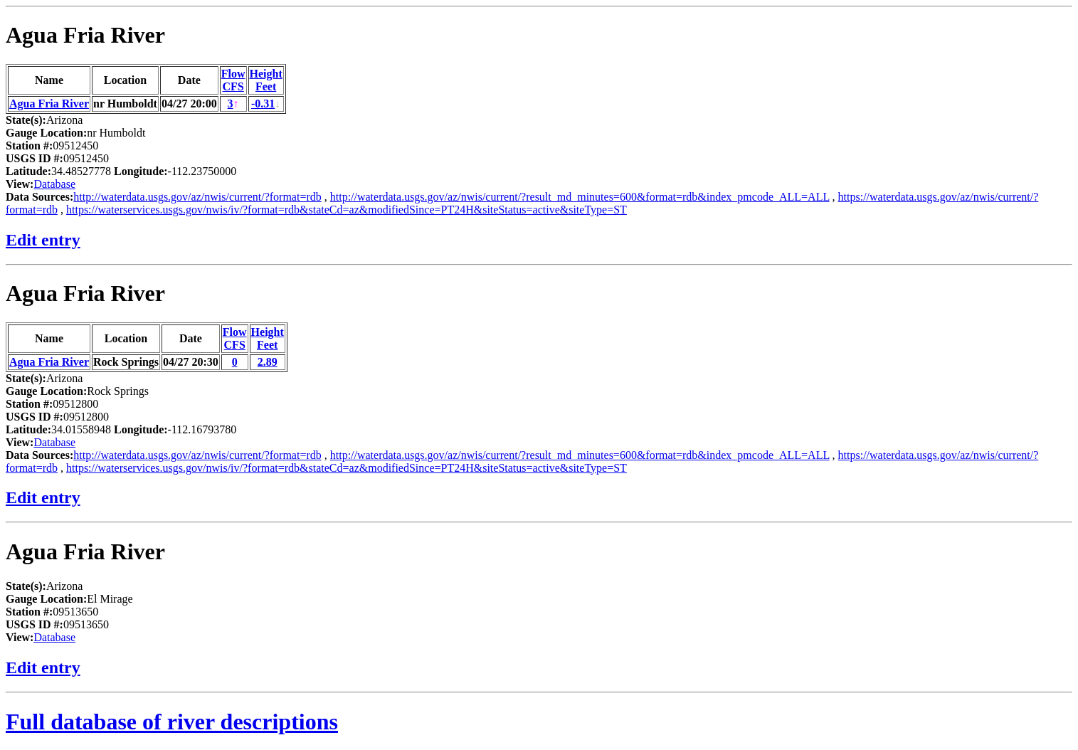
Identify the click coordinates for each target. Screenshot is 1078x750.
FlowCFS (233, 80)
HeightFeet (266, 80)
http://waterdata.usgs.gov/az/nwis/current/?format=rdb (197, 197)
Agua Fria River (85, 35)
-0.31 (263, 103)
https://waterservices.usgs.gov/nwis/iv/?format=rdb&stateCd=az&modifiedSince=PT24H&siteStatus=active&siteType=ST (346, 210)
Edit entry (43, 240)
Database (54, 184)
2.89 (268, 362)
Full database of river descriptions (172, 721)
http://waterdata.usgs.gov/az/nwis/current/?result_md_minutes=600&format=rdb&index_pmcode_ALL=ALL (580, 197)
